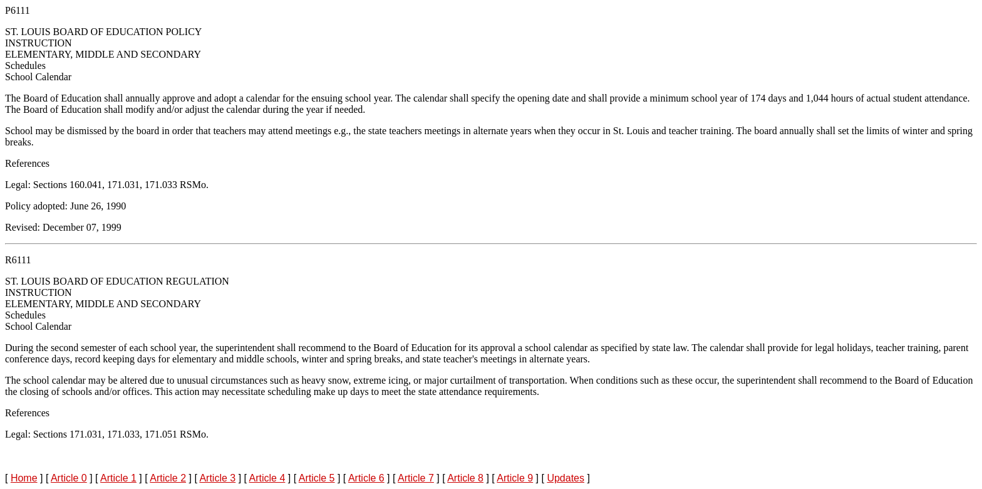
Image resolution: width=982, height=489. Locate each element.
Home (24, 478)
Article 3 (217, 478)
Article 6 (366, 478)
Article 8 (465, 478)
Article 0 (69, 478)
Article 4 (267, 478)
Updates (565, 478)
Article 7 (416, 478)
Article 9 (515, 478)
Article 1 (118, 478)
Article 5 (317, 478)
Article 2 (168, 478)
